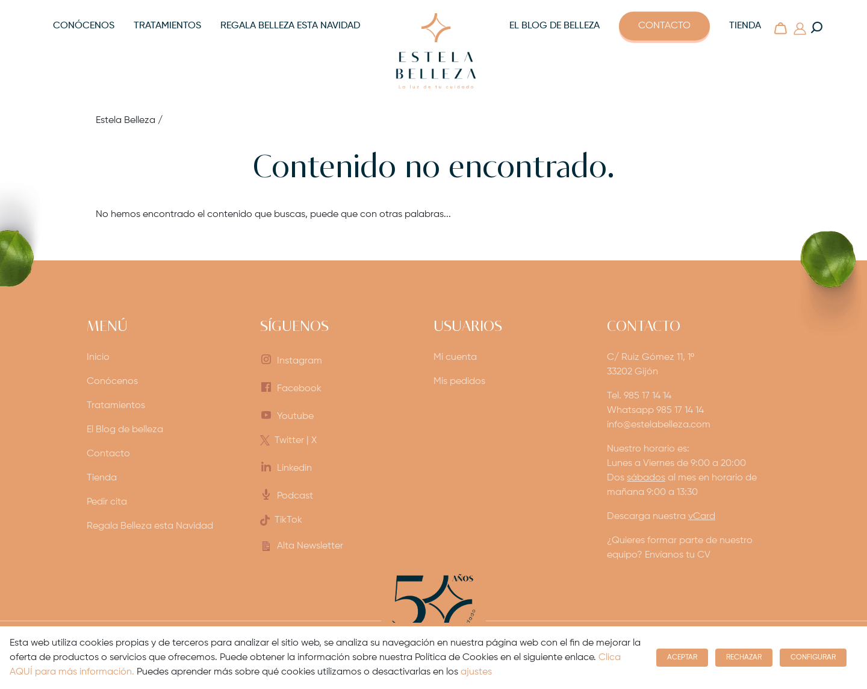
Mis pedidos (459, 381)
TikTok (288, 520)
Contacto (664, 26)
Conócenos (83, 26)
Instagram (299, 361)
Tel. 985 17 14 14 (639, 396)
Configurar (813, 657)
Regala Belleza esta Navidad (290, 26)
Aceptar (682, 657)
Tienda (745, 26)
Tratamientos (167, 26)
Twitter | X (296, 440)
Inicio (98, 357)
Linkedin (294, 468)
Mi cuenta (455, 357)
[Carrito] (780, 28)
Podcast (295, 496)
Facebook (299, 389)
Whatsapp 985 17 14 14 (655, 410)
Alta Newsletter (310, 546)
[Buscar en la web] (816, 28)
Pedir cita (107, 502)
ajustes (476, 672)
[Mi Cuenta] (799, 28)
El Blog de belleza (554, 26)
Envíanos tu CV (677, 555)
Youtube (295, 416)
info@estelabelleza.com (658, 425)
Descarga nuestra (661, 516)
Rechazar (744, 657)
